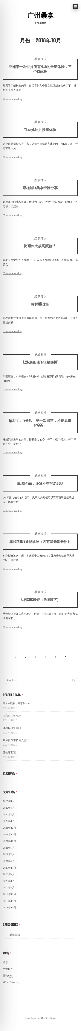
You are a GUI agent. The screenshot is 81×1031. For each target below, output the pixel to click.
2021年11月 (9, 834)
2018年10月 (9, 907)
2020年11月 (9, 868)
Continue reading (12, 99)
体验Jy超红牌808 (12, 728)
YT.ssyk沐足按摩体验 (40, 129)
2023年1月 (9, 801)
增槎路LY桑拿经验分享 (40, 190)
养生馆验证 (9, 752)
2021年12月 (9, 828)
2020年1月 (9, 881)
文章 (8, 969)
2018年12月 (9, 894)
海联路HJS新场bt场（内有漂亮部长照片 (40, 544)
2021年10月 (9, 841)
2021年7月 (9, 861)
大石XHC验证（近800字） (40, 602)
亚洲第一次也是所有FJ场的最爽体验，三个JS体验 (40, 69)
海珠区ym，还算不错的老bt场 (40, 485)
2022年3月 (9, 814)
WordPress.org (11, 982)
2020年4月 (9, 874)
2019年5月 (9, 887)
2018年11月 (9, 901)
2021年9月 (9, 848)
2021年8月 (9, 854)
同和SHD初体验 (12, 716)
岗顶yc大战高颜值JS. (40, 248)
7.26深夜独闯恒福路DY (40, 364)
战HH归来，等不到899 (16, 703)
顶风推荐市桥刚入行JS (16, 740)
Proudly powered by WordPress (40, 1018)
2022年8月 (9, 808)
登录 (5, 962)
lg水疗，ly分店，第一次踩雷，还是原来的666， (40, 425)
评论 (8, 976)
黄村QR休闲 (40, 306)
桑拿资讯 (40, 59)
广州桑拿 (40, 15)
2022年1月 (9, 821)
